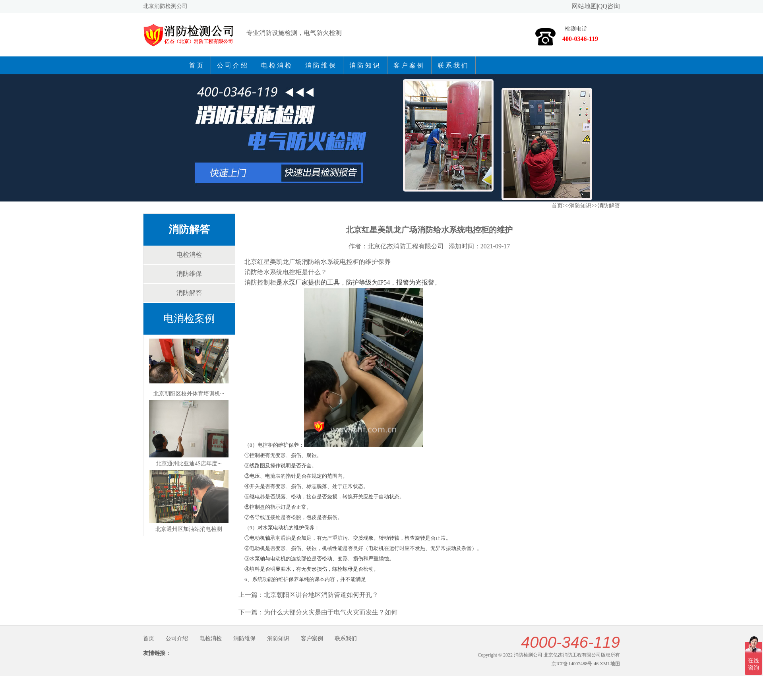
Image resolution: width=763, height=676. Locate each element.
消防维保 (321, 65)
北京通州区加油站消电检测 (188, 529)
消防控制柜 (260, 282)
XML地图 (610, 663)
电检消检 (277, 65)
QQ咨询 (609, 6)
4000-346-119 (570, 642)
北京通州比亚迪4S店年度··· (188, 464)
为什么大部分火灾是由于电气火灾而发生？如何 (330, 612)
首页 (197, 65)
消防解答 (189, 229)
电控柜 (265, 445)
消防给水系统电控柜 (273, 272)
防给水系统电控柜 (333, 261)
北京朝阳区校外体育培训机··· (189, 394)
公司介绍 (233, 65)
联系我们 (453, 65)
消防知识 (365, 65)
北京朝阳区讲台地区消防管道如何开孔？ (321, 594)
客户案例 (409, 65)
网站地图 (584, 6)
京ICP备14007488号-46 (575, 663)
